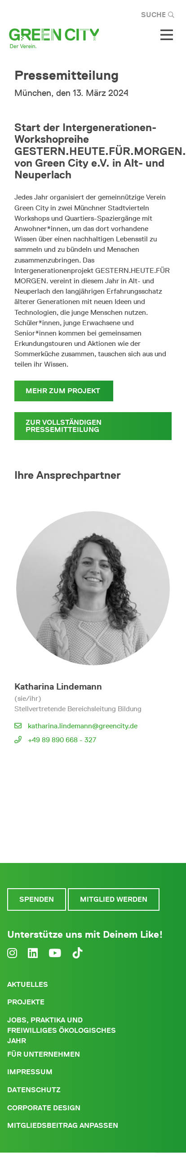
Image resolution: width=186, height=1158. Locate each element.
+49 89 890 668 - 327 (62, 740)
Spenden (36, 899)
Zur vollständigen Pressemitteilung (64, 426)
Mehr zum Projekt (64, 390)
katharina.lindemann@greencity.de (82, 726)
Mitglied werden (113, 899)
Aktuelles (27, 984)
